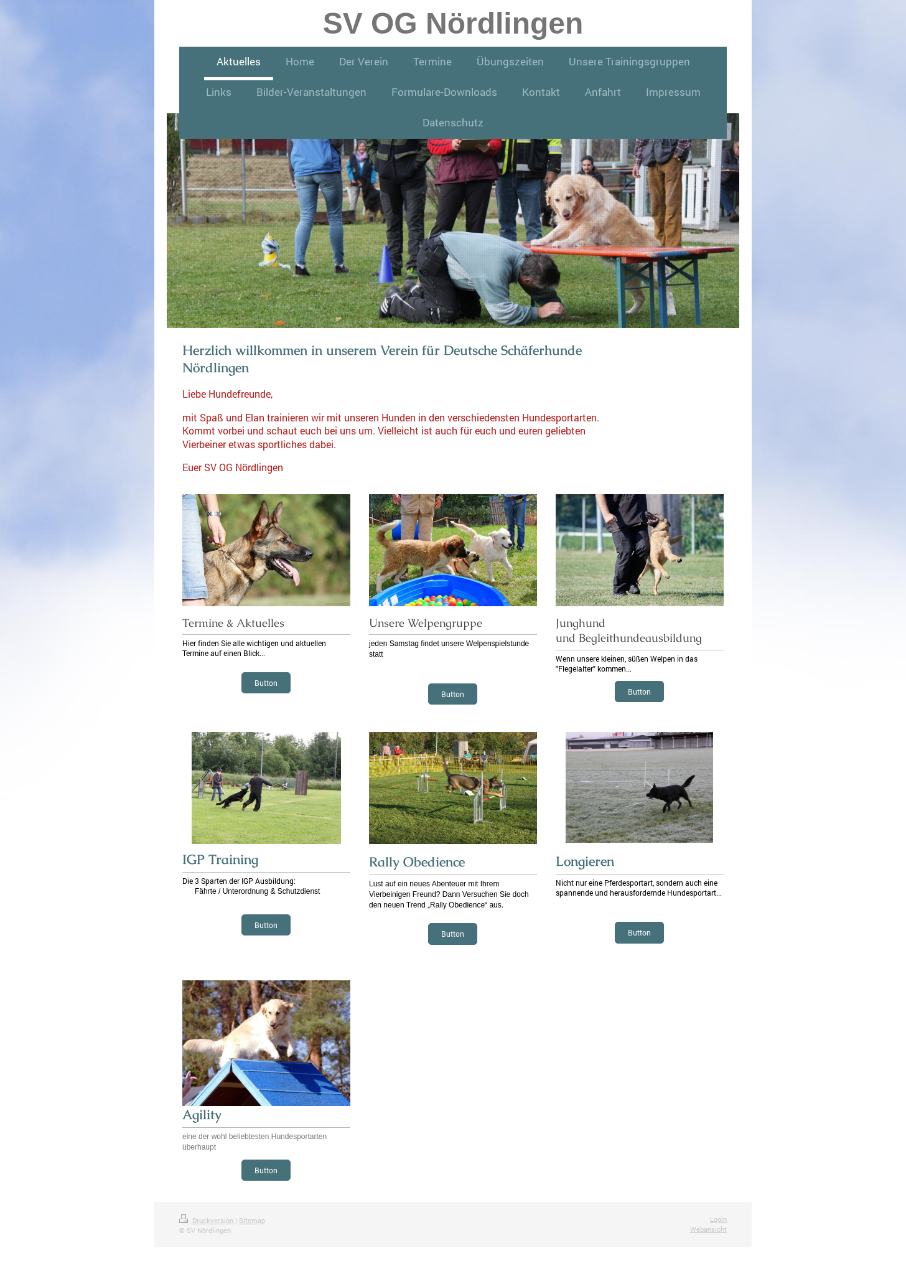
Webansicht (708, 1229)
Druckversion (207, 1220)
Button (266, 683)
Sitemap (252, 1220)
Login (718, 1219)
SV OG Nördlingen (453, 23)
